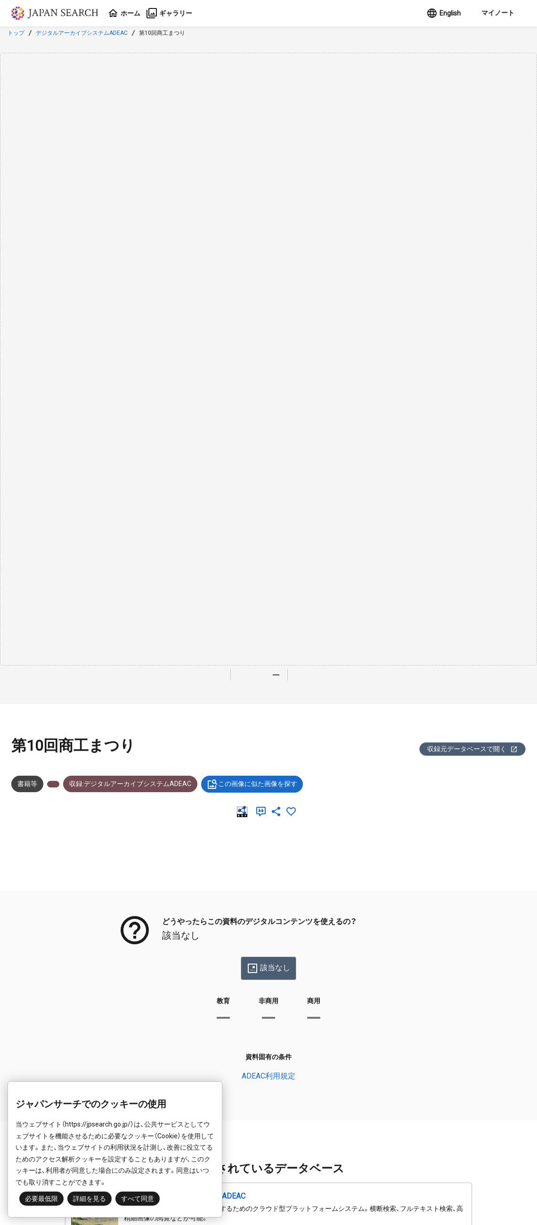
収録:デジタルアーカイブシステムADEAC (130, 783)
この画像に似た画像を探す (252, 784)
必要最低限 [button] (41, 1198)
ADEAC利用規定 (268, 1075)
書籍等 (27, 783)
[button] (497, 13)
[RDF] (244, 811)
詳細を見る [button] (89, 1198)
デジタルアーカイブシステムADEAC (82, 33)
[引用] (262, 811)
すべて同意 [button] (137, 1198)
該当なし (268, 968)
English (443, 13)
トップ (16, 33)
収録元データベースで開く (472, 749)
